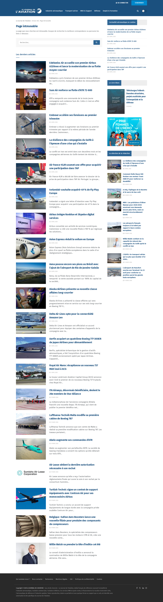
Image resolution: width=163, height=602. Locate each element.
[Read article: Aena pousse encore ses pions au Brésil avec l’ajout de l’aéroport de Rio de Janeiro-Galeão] (31, 273)
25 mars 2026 (127, 233)
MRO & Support (86, 11)
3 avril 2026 (53, 73)
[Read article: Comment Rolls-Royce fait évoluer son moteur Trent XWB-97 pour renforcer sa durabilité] (114, 178)
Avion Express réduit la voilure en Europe (71, 239)
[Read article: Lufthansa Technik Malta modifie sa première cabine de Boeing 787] (31, 424)
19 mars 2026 (127, 262)
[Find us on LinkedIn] (143, 588)
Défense (97, 11)
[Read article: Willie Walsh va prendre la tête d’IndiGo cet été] (31, 553)
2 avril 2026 (53, 147)
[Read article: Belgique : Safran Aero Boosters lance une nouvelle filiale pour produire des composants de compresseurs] (31, 526)
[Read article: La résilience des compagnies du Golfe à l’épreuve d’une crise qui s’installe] (31, 149)
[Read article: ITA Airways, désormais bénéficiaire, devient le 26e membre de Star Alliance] (31, 399)
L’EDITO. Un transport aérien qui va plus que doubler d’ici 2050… (134, 256)
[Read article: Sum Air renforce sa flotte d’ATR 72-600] (31, 99)
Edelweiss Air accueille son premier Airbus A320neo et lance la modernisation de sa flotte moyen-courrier (75, 66)
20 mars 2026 (127, 249)
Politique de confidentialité (84, 579)
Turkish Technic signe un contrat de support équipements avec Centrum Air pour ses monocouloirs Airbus (73, 493)
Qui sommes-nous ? (22, 579)
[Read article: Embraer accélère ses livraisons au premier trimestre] (31, 124)
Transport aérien (71, 11)
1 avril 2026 (53, 296)
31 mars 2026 (53, 397)
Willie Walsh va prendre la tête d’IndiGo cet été (74, 544)
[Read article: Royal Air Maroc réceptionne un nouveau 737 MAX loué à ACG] (31, 374)
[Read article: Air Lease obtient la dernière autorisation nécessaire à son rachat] (31, 473)
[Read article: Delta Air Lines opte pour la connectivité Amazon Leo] (31, 323)
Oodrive (129, 106)
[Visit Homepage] (29, 11)
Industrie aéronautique (54, 11)
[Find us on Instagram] (146, 588)
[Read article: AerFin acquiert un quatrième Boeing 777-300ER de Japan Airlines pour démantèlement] (31, 348)
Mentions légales (61, 579)
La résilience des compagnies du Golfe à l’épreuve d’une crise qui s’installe (134, 163)
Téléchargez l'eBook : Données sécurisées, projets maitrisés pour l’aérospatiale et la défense (136, 96)
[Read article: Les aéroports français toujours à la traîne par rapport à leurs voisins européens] (114, 227)
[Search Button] (138, 11)
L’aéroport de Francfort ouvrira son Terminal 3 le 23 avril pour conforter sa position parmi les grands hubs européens (134, 272)
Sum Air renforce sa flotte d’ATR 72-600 (70, 90)
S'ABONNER (139, 3)
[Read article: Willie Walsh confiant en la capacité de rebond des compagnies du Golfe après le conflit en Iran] (114, 243)
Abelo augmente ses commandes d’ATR (71, 440)
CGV (71, 579)
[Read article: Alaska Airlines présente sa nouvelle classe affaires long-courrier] (31, 298)
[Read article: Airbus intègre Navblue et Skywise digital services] (31, 223)
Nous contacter (37, 579)
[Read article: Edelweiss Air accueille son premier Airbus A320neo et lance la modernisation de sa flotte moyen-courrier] (31, 72)
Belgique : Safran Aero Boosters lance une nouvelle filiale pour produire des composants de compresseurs (74, 520)
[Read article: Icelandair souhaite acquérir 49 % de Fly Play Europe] (31, 198)
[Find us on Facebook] (136, 588)
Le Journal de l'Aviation (23, 21)
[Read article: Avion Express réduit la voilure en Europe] (31, 248)
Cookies (99, 579)
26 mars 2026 (127, 184)
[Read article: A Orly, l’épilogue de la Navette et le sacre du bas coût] (114, 193)
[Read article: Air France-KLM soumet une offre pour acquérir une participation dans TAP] (31, 174)
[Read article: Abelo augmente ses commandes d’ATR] (31, 449)
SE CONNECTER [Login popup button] (122, 3)
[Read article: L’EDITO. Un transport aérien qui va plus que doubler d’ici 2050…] (114, 258)
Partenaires (49, 579)
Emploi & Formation (110, 11)
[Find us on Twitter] (140, 588)
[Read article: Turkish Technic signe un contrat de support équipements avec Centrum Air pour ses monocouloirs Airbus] (31, 498)
